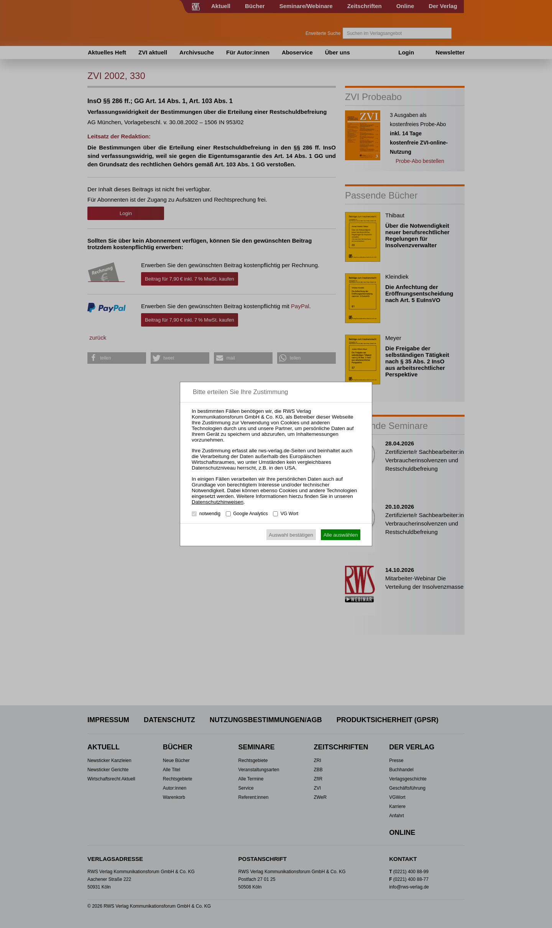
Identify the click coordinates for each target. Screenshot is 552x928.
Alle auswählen (341, 535)
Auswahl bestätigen (291, 535)
